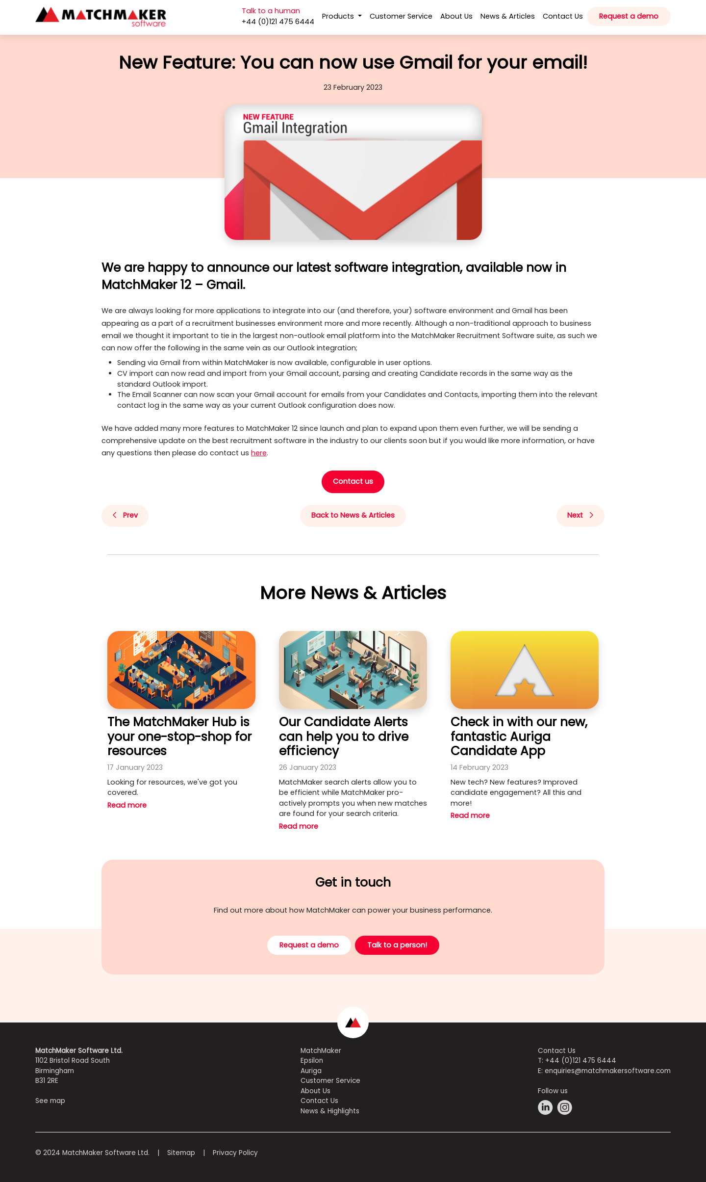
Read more (127, 805)
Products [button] (339, 16)
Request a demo (628, 16)
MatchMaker (321, 1050)
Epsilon (312, 1060)
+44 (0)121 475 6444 (580, 1060)
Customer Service (401, 16)
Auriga (311, 1071)
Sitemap (181, 1152)
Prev (125, 515)
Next (580, 515)
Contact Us (563, 16)
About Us (456, 16)
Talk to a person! (397, 945)
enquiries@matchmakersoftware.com (608, 1071)
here (259, 453)
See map (50, 1100)
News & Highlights (330, 1111)
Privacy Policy (235, 1152)
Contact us (353, 481)
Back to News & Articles (353, 515)
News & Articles (507, 16)
